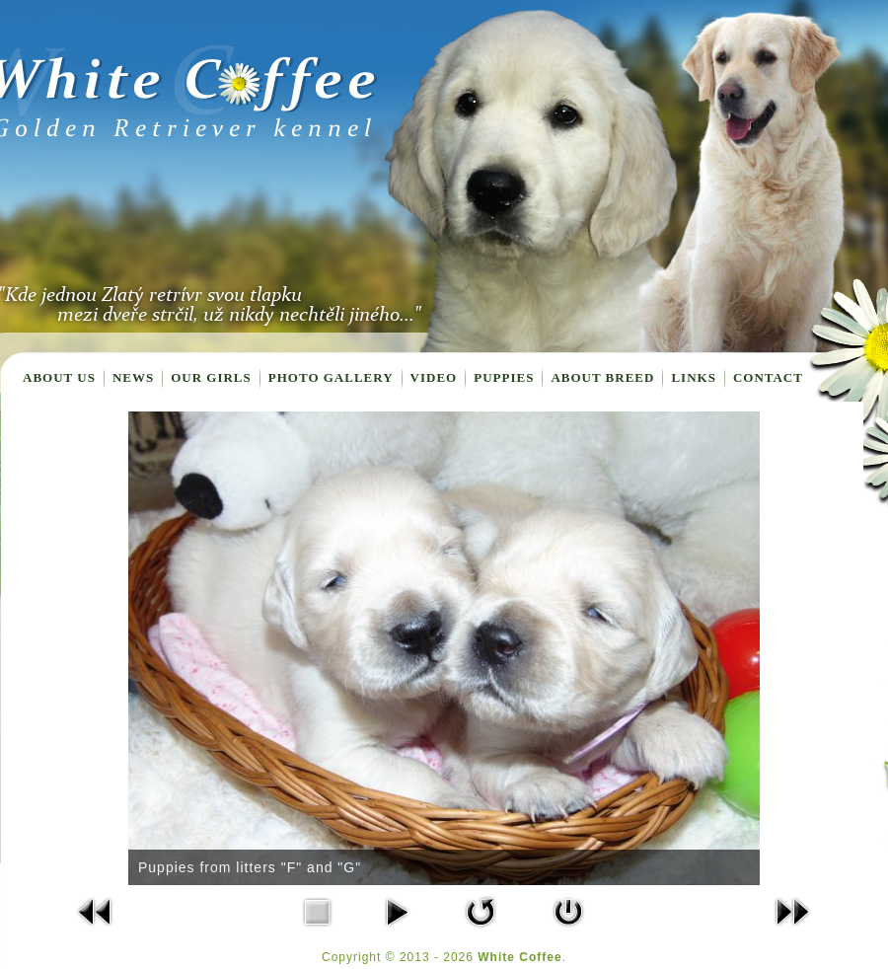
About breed (602, 377)
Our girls (211, 377)
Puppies (504, 377)
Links (693, 377)
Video (434, 377)
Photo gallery (331, 377)
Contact (768, 377)
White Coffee (519, 957)
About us (59, 377)
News (133, 377)
